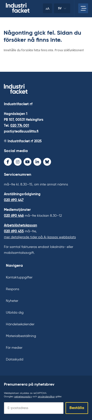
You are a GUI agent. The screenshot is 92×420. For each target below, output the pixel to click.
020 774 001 (19, 125)
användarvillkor (46, 396)
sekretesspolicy (23, 396)
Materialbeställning (21, 336)
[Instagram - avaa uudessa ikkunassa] (18, 162)
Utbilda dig (15, 312)
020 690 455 (14, 231)
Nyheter (12, 301)
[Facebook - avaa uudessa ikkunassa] (8, 162)
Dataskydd (14, 359)
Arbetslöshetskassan (20, 225)
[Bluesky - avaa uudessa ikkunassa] (47, 162)
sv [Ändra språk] (62, 9)
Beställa (76, 408)
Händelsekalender (20, 324)
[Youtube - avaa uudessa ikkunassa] (27, 162)
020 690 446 (14, 215)
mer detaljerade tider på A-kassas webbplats (40, 237)
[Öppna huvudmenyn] (83, 8)
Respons (12, 289)
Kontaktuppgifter (19, 277)
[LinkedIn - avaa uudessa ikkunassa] (37, 162)
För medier (14, 347)
